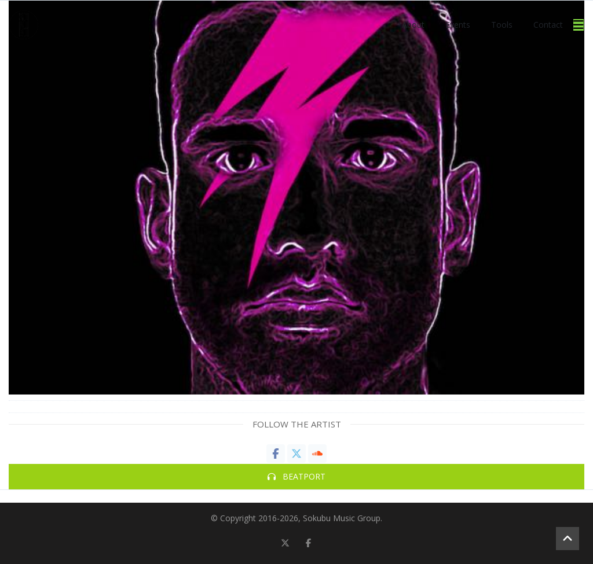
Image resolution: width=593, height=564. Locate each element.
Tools (502, 24)
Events (457, 24)
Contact (548, 24)
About (413, 24)
